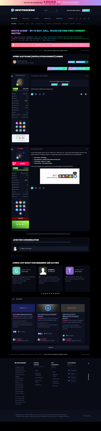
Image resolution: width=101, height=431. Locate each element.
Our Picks (48, 23)
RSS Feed (55, 386)
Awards (73, 23)
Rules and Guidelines (38, 374)
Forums (13, 23)
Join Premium (39, 378)
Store (36, 18)
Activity (25, 18)
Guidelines (21, 23)
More (79, 23)
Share (71, 62)
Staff (32, 23)
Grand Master (24, 173)
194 (27, 98)
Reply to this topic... (26, 248)
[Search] (46, 10)
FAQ (27, 23)
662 (26, 180)
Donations (66, 23)
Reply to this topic (79, 68)
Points (71, 18)
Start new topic (57, 68)
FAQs (36, 371)
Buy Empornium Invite (22, 314)
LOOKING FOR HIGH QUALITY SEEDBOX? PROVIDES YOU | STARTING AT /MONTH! (51, 45)
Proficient (25, 93)
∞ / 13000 (26, 168)
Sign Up (86, 10)
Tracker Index (40, 23)
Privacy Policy (87, 416)
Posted (36, 76)
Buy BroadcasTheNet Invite (47, 315)
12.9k (27, 175)
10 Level (15, 88)
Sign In (54, 84)
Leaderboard (57, 23)
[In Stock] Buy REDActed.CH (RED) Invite (71, 316)
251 (27, 96)
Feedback (59, 18)
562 (26, 100)
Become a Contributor (56, 382)
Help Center (56, 379)
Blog (54, 372)
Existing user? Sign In (74, 10)
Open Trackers (29, 63)
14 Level (15, 168)
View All (50, 347)
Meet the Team (55, 375)
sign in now (52, 242)
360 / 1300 (25, 88)
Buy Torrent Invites (38, 381)
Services (47, 18)
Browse (14, 18)
